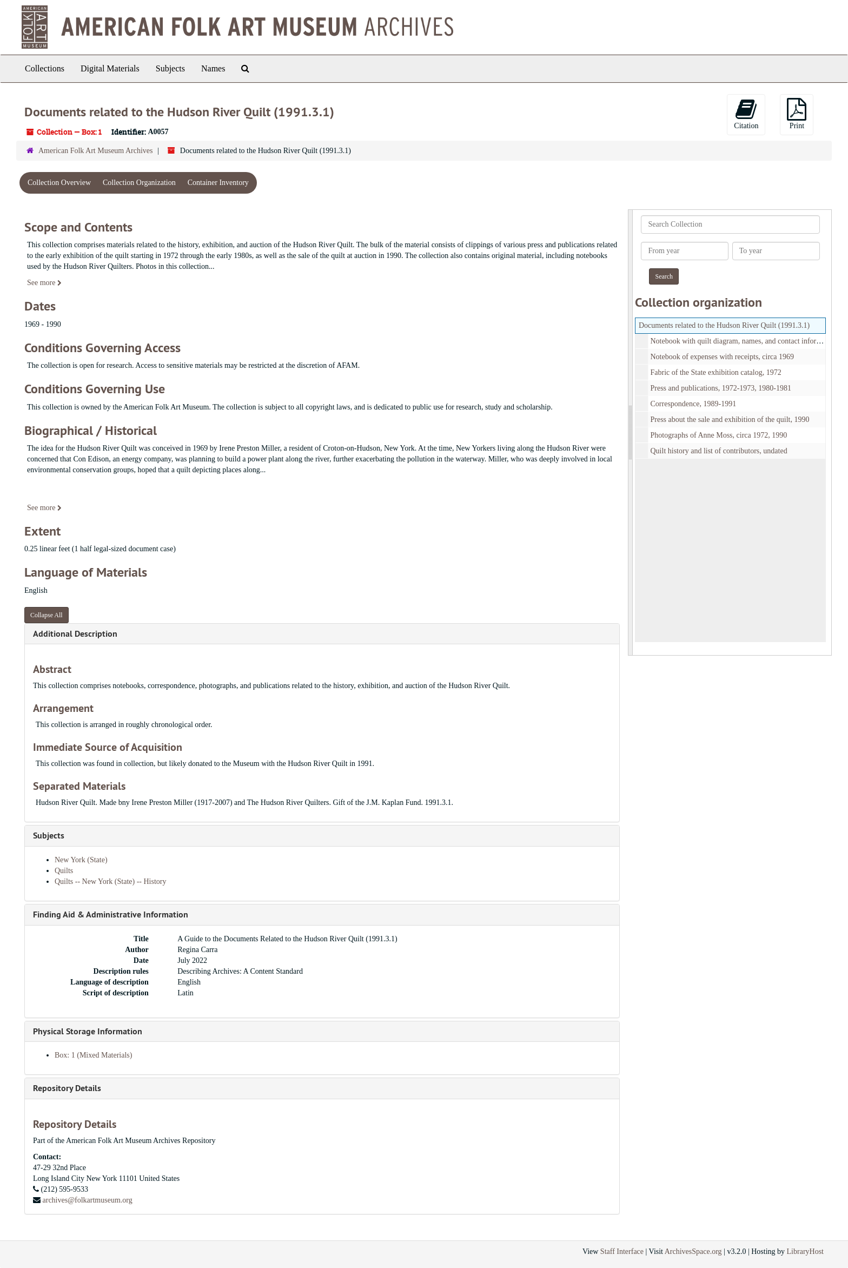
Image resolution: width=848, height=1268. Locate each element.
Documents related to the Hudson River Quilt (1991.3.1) (724, 325)
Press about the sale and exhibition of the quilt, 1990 (730, 419)
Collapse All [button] (46, 615)
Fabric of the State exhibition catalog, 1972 (716, 372)
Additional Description (75, 633)
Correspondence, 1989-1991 (694, 404)
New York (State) (81, 860)
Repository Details (67, 1088)
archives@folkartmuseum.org (87, 1200)
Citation (746, 114)
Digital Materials (110, 68)
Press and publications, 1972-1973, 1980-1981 (721, 388)
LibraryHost (805, 1251)
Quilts (64, 871)
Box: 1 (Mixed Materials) (93, 1055)
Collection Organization (139, 183)
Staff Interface (622, 1251)
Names (213, 68)
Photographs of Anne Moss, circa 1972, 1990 (719, 435)
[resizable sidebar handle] (630, 432)
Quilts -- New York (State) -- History (110, 881)
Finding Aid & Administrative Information (110, 914)
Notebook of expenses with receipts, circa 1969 (722, 357)
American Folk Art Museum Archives (95, 151)
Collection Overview (59, 183)
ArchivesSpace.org (693, 1251)
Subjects (170, 68)
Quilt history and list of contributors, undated (719, 451)
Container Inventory (218, 183)
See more (44, 283)
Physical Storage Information (87, 1031)
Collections (44, 68)
